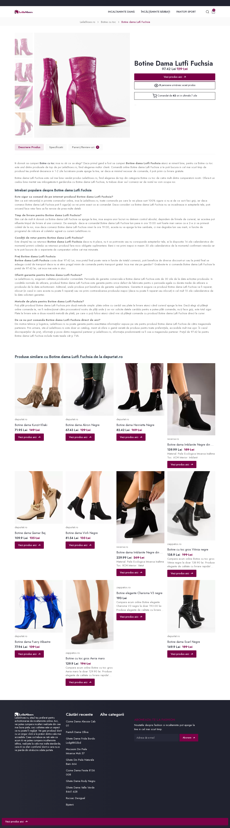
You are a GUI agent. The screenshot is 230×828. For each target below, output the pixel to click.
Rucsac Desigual (75, 798)
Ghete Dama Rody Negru (80, 781)
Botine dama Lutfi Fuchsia (135, 22)
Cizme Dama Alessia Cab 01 (81, 723)
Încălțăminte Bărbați (155, 11)
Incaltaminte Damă (121, 11)
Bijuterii (70, 805)
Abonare (189, 737)
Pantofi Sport (186, 11)
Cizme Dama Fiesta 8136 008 (80, 772)
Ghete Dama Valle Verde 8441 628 (80, 790)
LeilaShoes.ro (87, 22)
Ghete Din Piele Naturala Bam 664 (80, 762)
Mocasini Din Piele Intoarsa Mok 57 (76, 751)
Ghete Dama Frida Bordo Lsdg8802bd (80, 741)
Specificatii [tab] (56, 147)
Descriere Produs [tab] (29, 147)
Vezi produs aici (175, 77)
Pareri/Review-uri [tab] (85, 147)
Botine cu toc (108, 22)
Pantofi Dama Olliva (77, 732)
